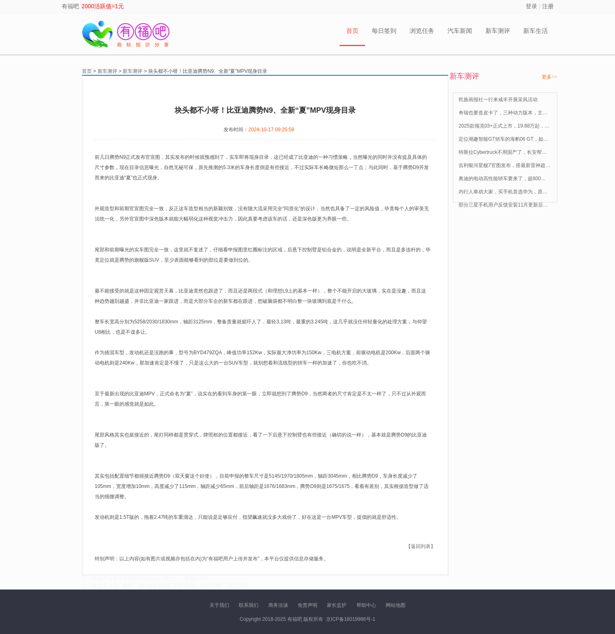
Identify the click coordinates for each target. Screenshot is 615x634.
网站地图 (395, 605)
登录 (531, 6)
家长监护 (337, 605)
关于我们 (219, 605)
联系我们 (249, 605)
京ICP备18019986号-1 (350, 619)
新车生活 (535, 30)
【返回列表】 (421, 546)
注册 (548, 6)
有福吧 (70, 6)
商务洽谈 (278, 605)
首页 (352, 30)
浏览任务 (422, 30)
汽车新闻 (459, 30)
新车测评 (497, 30)
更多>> (549, 77)
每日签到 (384, 30)
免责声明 (307, 605)
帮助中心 (366, 605)
